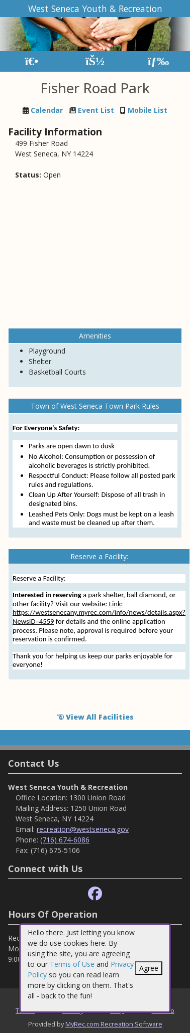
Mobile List (147, 110)
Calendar (47, 110)
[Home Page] (31, 61)
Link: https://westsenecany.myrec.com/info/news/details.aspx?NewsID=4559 (99, 612)
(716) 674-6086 (64, 839)
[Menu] (158, 61)
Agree (148, 968)
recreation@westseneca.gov (83, 829)
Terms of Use (72, 964)
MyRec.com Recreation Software (113, 1023)
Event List (96, 110)
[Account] (95, 61)
